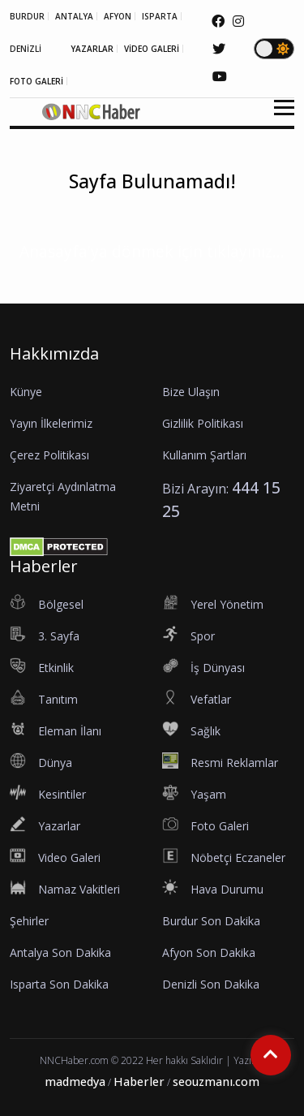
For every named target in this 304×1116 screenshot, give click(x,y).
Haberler (139, 1081)
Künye (26, 391)
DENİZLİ (25, 49)
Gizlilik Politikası (202, 423)
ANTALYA (74, 16)
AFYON (117, 16)
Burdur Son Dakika (211, 921)
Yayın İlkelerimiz (51, 423)
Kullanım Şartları (204, 455)
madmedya (75, 1081)
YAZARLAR (92, 49)
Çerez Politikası (49, 455)
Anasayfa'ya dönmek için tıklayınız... (152, 251)
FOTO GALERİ (36, 81)
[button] (278, 117)
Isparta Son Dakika (59, 984)
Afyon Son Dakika (208, 952)
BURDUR (27, 16)
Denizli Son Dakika (210, 984)
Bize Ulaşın (191, 391)
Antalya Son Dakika (60, 952)
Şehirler (29, 921)
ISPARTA (160, 16)
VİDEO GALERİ (151, 49)
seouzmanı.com (216, 1081)
